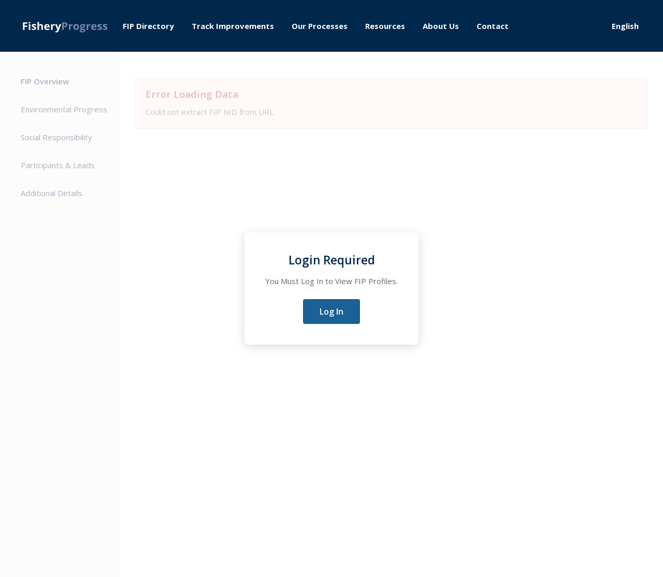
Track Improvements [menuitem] (233, 26)
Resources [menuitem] (385, 26)
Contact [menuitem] (493, 26)
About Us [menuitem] (441, 26)
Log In (331, 311)
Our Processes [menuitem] (320, 26)
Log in (576, 26)
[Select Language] (629, 26)
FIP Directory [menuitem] (148, 26)
